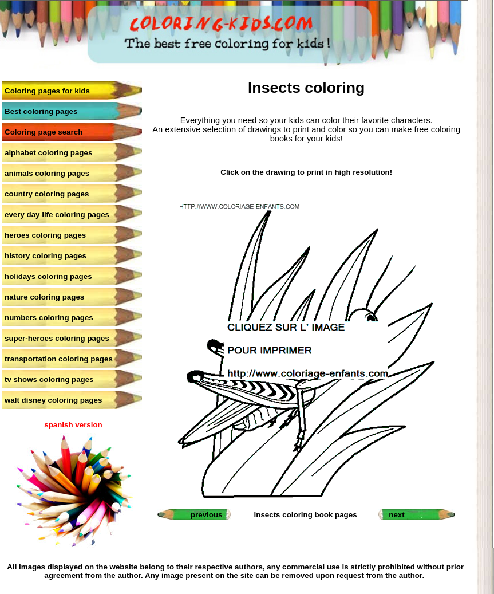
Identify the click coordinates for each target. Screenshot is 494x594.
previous (207, 514)
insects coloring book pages (305, 514)
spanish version (73, 424)
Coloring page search (43, 132)
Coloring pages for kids (47, 90)
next (396, 514)
